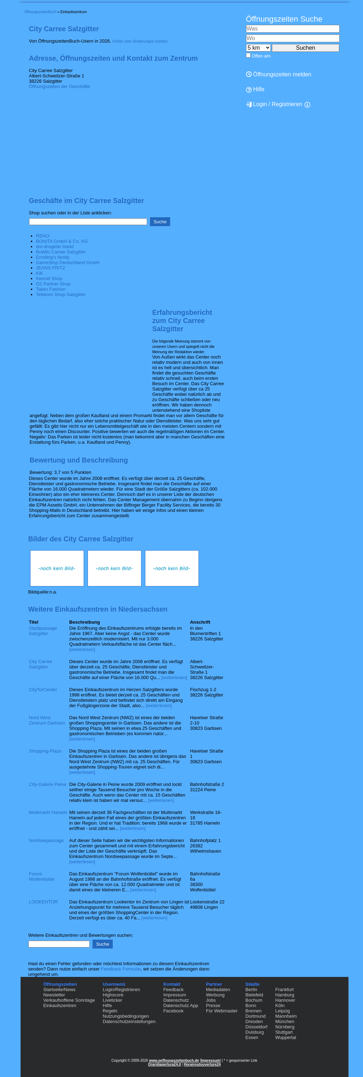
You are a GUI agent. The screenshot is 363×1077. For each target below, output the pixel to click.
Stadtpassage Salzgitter (43, 630)
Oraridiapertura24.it (164, 1064)
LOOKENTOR (43, 901)
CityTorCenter (43, 689)
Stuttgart (283, 1032)
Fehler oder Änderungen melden (140, 41)
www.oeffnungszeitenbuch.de (174, 1060)
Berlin (251, 989)
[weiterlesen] (82, 649)
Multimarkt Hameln (48, 812)
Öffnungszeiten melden (279, 74)
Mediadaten (218, 989)
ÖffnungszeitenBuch (41, 12)
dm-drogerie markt (55, 246)
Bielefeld (254, 994)
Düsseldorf (256, 1026)
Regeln (110, 1010)
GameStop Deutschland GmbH (68, 262)
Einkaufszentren (59, 1005)
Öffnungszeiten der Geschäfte (59, 86)
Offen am (261, 56)
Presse (213, 1005)
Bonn (250, 1005)
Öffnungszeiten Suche (284, 19)
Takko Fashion (51, 289)
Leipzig (282, 1010)
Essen (251, 1037)
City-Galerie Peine (48, 784)
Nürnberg (284, 1026)
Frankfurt (284, 989)
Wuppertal (285, 1037)
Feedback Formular (121, 969)
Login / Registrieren (274, 104)
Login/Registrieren (121, 989)
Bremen (253, 1010)
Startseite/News (59, 989)
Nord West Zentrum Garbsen (47, 720)
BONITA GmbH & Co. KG (62, 241)
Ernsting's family (52, 257)
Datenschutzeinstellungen (129, 1021)
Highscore (113, 994)
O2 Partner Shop (53, 283)
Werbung (215, 994)
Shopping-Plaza (45, 751)
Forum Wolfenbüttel (42, 876)
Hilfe (255, 89)
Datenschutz (176, 1000)
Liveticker (112, 1000)
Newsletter (54, 994)
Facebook (173, 1010)
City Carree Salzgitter (40, 664)
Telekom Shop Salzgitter (61, 294)
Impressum (174, 994)
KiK (39, 273)
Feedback (173, 989)
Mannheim (286, 1016)
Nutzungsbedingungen (126, 1016)
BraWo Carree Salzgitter (61, 252)
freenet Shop (49, 278)
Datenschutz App (180, 1005)
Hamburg (284, 994)
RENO (43, 236)
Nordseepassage (46, 840)
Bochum (253, 1000)
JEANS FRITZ (50, 267)
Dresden (254, 1021)
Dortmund (255, 1016)
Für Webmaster (222, 1010)
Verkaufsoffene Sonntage (69, 1000)
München (284, 1021)
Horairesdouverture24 (202, 1064)
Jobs (211, 1000)
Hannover (285, 1000)
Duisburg (254, 1032)
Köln (279, 1005)
